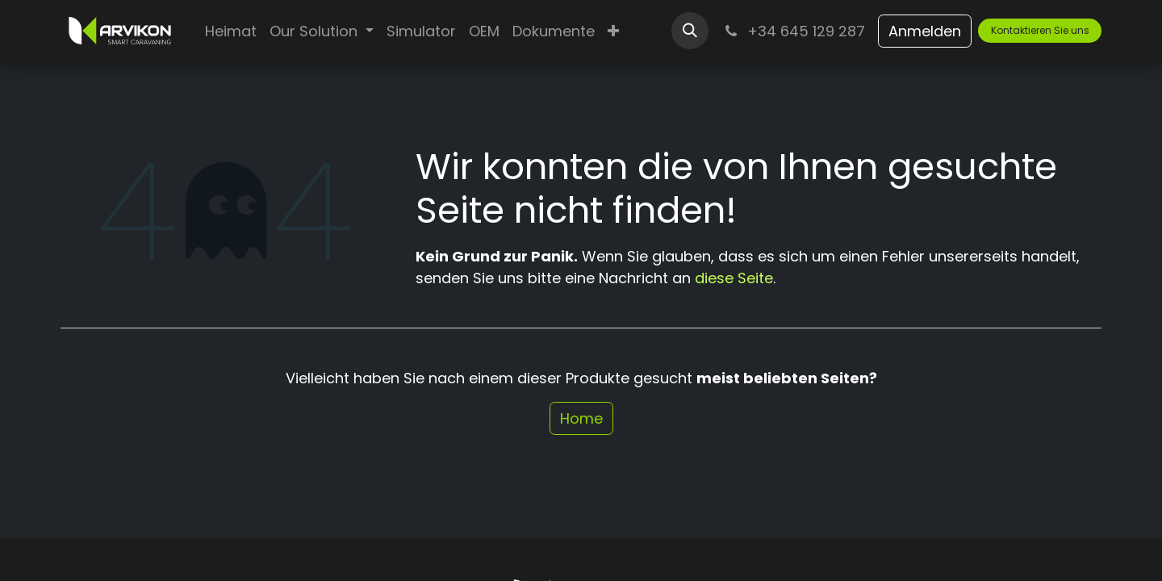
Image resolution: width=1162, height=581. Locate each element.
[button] (689, 30)
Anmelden (924, 31)
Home (581, 418)
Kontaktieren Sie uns (1040, 30)
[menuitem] (231, 31)
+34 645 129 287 (793, 31)
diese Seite (734, 278)
